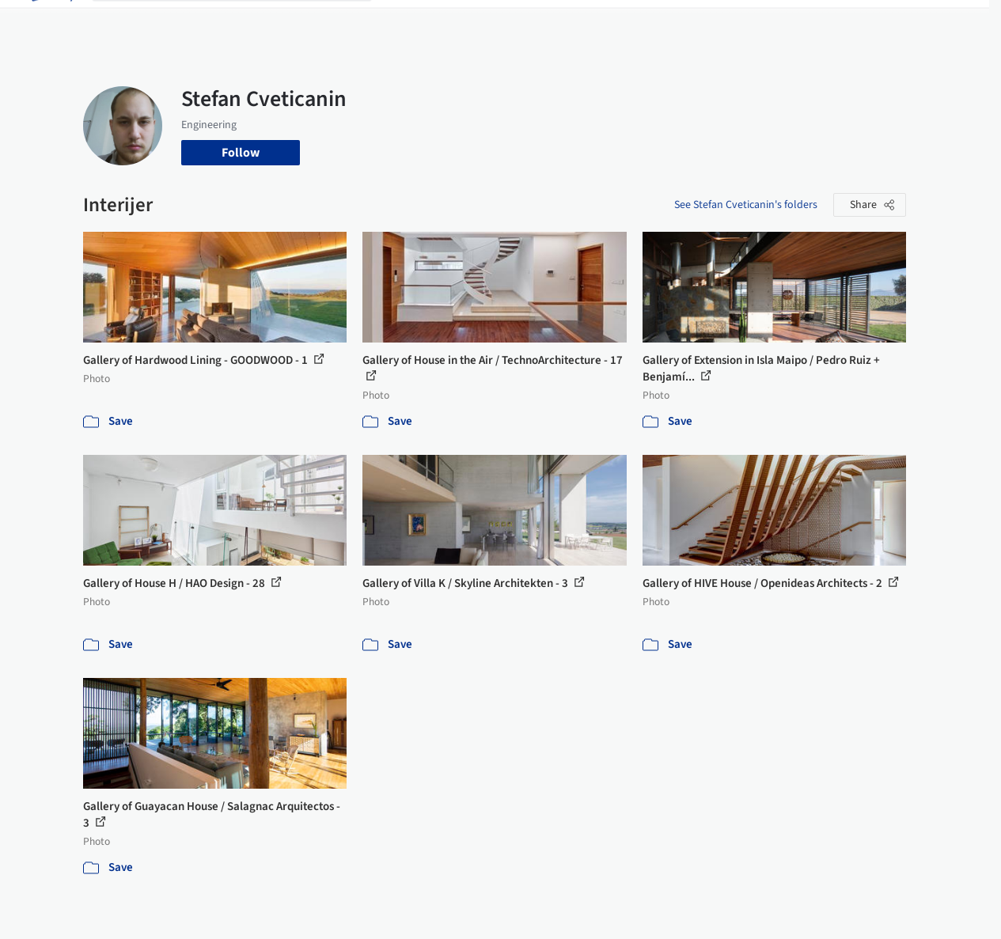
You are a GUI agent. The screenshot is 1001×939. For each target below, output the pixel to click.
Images (464, 22)
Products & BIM (537, 22)
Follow (241, 152)
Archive (740, 22)
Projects (410, 22)
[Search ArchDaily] (244, 22)
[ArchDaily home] (50, 22)
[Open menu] (951, 22)
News (692, 22)
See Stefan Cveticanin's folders (745, 204)
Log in (821, 22)
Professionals (628, 22)
